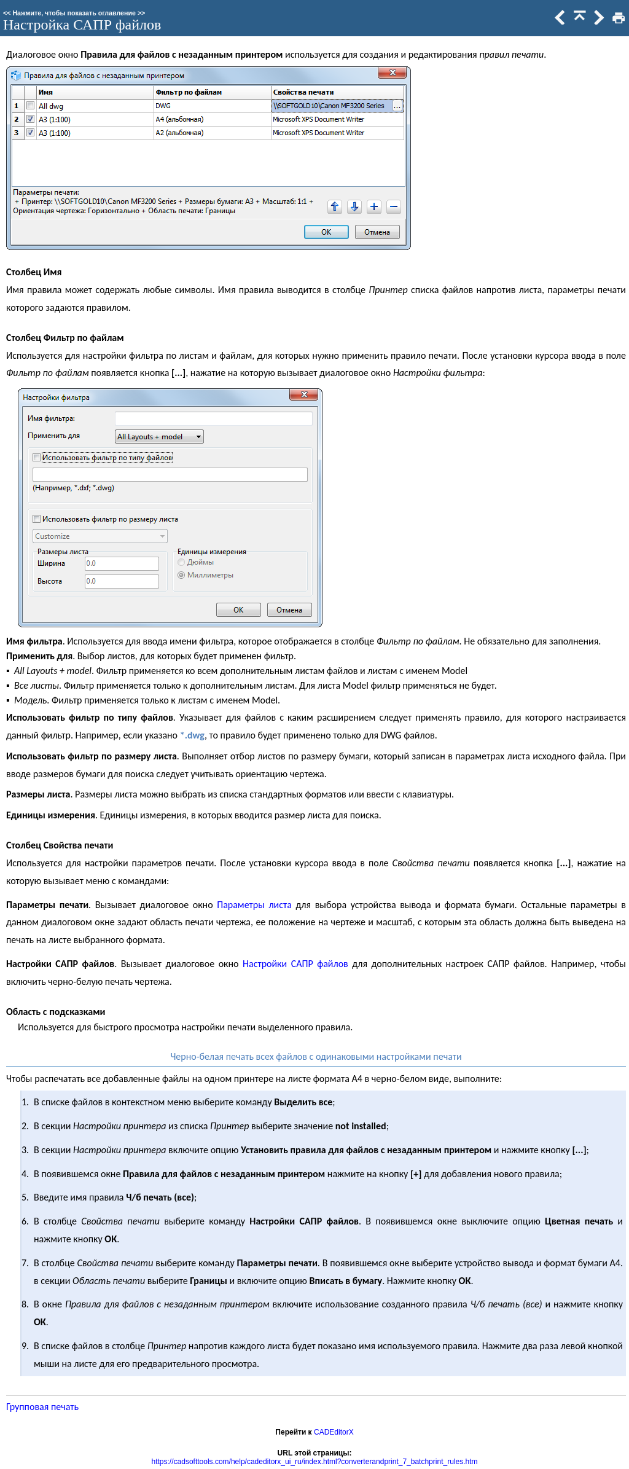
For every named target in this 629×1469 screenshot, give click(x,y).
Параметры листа (254, 905)
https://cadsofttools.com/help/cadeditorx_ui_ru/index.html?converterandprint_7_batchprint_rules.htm (315, 1461)
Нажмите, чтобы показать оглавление (74, 13)
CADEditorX (334, 1432)
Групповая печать (42, 1406)
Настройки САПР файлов (295, 964)
